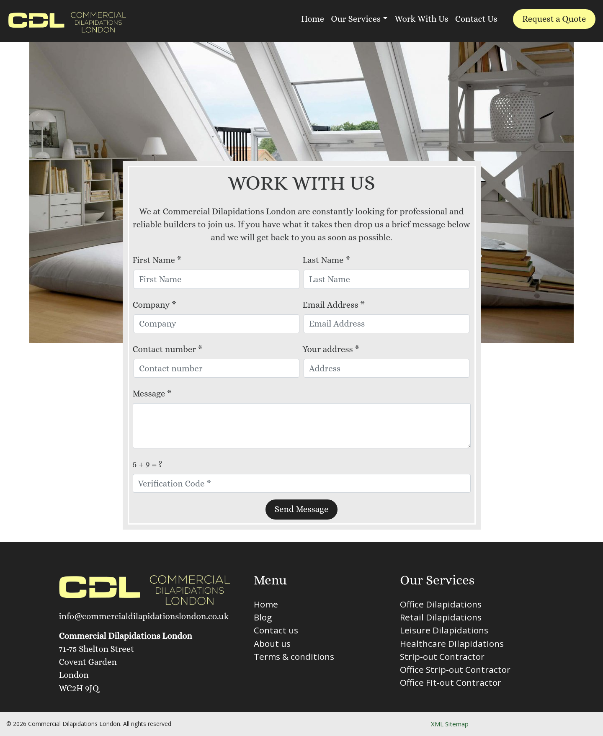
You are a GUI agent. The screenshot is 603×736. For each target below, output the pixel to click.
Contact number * (168, 349)
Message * (152, 394)
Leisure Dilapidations (444, 630)
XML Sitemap (450, 724)
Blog (263, 617)
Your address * (331, 349)
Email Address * (334, 305)
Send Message (302, 509)
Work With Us (421, 19)
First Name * (157, 260)
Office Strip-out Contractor (455, 669)
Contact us (276, 630)
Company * (154, 305)
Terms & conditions (294, 656)
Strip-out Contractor (442, 656)
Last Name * (326, 260)
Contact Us (476, 19)
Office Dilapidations (441, 604)
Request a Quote (554, 19)
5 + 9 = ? (147, 464)
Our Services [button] (356, 19)
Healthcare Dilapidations (452, 643)
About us (272, 643)
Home (312, 19)
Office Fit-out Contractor (450, 682)
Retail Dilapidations (441, 617)
